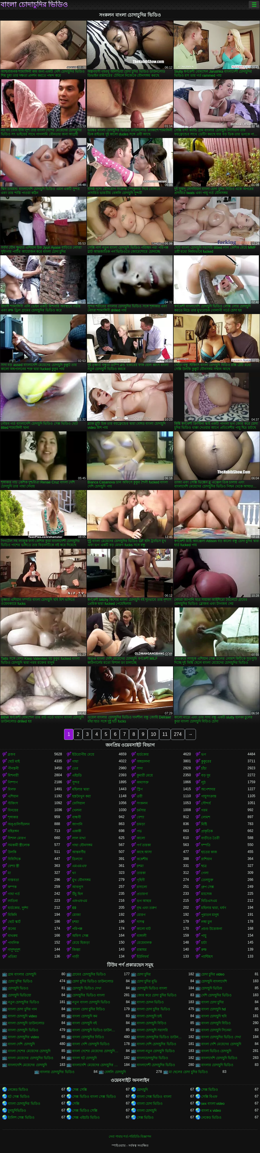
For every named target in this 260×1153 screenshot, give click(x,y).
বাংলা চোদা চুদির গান (22, 1009)
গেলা (204, 873)
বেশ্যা (140, 817)
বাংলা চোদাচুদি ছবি (214, 1016)
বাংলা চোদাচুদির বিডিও (88, 1037)
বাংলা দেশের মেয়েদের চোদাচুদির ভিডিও (95, 1051)
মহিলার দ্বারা (80, 789)
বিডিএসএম (209, 901)
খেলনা (76, 810)
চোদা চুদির (144, 974)
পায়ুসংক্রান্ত (208, 796)
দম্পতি (205, 845)
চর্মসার (141, 810)
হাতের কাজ (209, 852)
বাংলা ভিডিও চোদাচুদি (216, 1051)
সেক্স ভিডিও (209, 1090)
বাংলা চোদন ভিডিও (150, 1002)
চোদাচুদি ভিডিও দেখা (86, 988)
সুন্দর (75, 782)
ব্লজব (11, 754)
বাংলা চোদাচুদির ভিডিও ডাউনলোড (160, 1037)
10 (153, 734)
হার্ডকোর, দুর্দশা (18, 908)
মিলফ (12, 789)
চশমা (140, 866)
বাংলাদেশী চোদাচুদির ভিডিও (156, 1065)
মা (9, 873)
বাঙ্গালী (141, 936)
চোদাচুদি (142, 1090)
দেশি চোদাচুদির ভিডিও (216, 995)
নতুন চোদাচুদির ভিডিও (23, 1002)
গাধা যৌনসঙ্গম (82, 845)
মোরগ (141, 915)
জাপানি (77, 824)
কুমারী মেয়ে (145, 775)
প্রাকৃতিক (207, 831)
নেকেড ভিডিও (18, 1090)
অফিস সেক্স (80, 936)
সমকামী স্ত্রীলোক (19, 845)
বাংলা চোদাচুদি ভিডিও (23, 1030)
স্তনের (12, 929)
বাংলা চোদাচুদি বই (84, 1023)
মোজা (76, 915)
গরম (204, 810)
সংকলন (142, 803)
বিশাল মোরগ (17, 838)
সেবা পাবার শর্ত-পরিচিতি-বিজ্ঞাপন (130, 1136)
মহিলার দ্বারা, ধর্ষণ (213, 908)
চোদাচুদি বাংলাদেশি (214, 981)
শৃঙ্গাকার (13, 817)
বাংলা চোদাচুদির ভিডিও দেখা (221, 1037)
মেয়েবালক (144, 943)
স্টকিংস (13, 803)
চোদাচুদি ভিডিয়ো (19, 995)
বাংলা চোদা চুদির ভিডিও (153, 1009)
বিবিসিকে (14, 859)
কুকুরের (206, 761)
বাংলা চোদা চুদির (212, 1002)
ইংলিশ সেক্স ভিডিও (21, 1118)
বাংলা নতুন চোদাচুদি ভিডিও (156, 1051)
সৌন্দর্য (206, 803)
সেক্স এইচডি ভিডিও (86, 1118)
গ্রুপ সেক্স (207, 887)
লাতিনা (13, 901)
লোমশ (205, 817)
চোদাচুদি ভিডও (18, 988)
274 (178, 734)
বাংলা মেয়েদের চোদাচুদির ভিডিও (30, 1058)
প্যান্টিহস (207, 957)
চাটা (204, 943)
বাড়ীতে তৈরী (210, 838)
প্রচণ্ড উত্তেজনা (211, 929)
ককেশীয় (142, 859)
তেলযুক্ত (207, 880)
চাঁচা (203, 768)
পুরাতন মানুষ (210, 915)
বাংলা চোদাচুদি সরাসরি (152, 1030)
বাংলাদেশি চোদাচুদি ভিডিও (219, 1058)
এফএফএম (79, 901)
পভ (139, 831)
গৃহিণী (141, 880)
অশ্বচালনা (143, 761)
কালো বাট (144, 929)
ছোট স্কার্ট (14, 922)
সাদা (140, 768)
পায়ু (203, 936)
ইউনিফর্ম (143, 957)
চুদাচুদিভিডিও (17, 1111)
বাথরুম (13, 936)
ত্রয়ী (139, 796)
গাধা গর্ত (14, 894)
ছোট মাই (14, 761)
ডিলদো (77, 859)
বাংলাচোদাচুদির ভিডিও (152, 1058)
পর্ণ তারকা (144, 845)
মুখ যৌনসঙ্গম (81, 880)
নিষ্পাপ (13, 782)
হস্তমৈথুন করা (81, 796)
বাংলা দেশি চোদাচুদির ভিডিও (156, 1044)
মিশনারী (13, 775)
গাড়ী (75, 957)
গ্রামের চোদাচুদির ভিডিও (89, 974)
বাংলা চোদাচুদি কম (84, 1016)
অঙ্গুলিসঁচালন (19, 824)
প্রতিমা (12, 957)
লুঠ (203, 782)
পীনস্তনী (13, 768)
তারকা (141, 873)
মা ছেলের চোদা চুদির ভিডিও (188, 1072)
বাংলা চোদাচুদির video (23, 1037)
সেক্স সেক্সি (79, 1090)
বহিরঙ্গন (13, 831)
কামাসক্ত (143, 782)
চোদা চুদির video (212, 974)
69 (74, 908)
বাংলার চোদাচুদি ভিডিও (217, 1065)
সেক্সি (75, 1104)
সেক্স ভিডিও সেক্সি (84, 1111)
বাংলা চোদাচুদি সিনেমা (216, 1030)
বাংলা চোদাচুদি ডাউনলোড (26, 1023)
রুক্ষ (204, 950)
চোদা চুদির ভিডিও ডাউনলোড (92, 981)
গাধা (75, 761)
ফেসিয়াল (78, 803)
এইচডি (77, 775)
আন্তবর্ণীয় (79, 852)
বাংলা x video (211, 1111)
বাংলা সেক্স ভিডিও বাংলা (154, 1097)
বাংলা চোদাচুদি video (22, 1016)
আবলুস (77, 887)
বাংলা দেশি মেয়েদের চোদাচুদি (221, 1044)
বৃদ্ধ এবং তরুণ (147, 908)
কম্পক (12, 887)
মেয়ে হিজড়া (80, 943)
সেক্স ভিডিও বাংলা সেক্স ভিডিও (94, 1097)
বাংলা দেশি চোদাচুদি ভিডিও (91, 1044)
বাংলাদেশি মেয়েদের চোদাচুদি (27, 1065)
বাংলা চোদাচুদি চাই (149, 1016)
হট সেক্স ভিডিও (19, 1097)
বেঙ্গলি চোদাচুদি (115, 1072)
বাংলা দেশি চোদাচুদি (21, 1044)
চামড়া (141, 824)
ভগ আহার (144, 901)
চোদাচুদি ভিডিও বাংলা (152, 988)
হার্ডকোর (143, 754)
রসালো (142, 887)
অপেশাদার (208, 789)
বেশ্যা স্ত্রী (13, 866)
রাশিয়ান (206, 859)
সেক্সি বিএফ (209, 1097)
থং (74, 873)
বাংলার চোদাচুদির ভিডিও (57, 1072)
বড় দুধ (205, 775)
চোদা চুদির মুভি (147, 981)
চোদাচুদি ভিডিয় (211, 988)
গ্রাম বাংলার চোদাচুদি (22, 974)
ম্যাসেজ (206, 894)
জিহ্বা (76, 950)
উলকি (12, 852)
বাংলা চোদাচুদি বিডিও (216, 1023)
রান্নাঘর (142, 950)
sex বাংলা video (213, 1104)
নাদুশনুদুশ (14, 950)
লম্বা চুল (206, 922)
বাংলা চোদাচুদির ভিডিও (34, 4)
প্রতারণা (142, 894)
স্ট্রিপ (140, 789)
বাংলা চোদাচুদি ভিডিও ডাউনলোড (95, 1030)
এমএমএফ (79, 866)
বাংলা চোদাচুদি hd (213, 1009)
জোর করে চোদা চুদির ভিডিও (157, 995)
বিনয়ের (13, 810)
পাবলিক (13, 943)
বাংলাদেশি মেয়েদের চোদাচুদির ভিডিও (95, 1065)
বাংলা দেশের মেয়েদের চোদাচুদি (29, 1051)
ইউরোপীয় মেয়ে (83, 754)
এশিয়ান (13, 796)
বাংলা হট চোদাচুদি (84, 1058)
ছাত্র (204, 866)
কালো (141, 838)
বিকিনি (12, 915)
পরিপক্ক (77, 929)
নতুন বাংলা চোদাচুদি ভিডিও (91, 1002)
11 (165, 734)
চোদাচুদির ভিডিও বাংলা (88, 995)
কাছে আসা (144, 852)
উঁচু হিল (77, 894)
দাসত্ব (140, 922)
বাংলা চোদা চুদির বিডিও (88, 1009)
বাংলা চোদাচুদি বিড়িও (152, 1023)
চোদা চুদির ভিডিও (20, 981)
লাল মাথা (78, 838)
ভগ (203, 754)
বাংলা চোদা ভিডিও (150, 1104)
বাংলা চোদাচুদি (147, 1111)
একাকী (76, 831)
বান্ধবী (76, 817)
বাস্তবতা (13, 880)
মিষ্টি (204, 824)
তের (75, 768)
